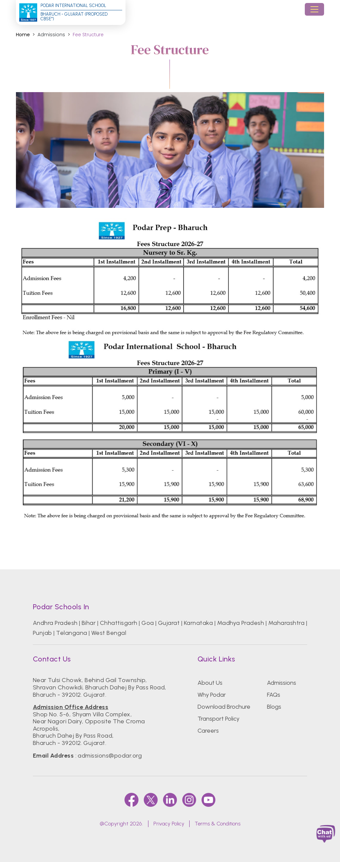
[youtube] (208, 800)
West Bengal (108, 633)
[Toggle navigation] (314, 9)
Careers (208, 730)
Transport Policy (218, 718)
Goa (147, 623)
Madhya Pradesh (240, 623)
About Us (210, 682)
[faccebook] (131, 800)
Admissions (281, 682)
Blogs (274, 706)
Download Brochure (224, 706)
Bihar (89, 623)
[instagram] (189, 800)
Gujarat (169, 623)
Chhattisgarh (118, 623)
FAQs (273, 694)
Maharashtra (286, 623)
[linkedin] (170, 800)
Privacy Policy (168, 823)
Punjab (42, 633)
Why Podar (212, 694)
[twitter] (151, 800)
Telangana (71, 633)
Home (23, 35)
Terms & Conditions (217, 823)
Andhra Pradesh (55, 623)
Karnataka (198, 623)
